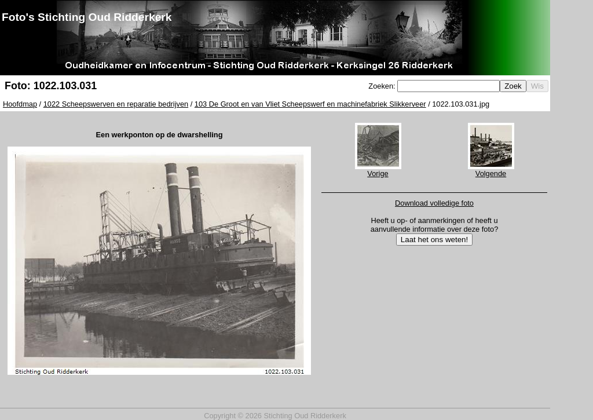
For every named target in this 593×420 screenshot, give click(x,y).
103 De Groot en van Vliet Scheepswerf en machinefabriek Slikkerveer (310, 104)
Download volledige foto (434, 203)
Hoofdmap (20, 104)
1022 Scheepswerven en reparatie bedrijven (115, 104)
